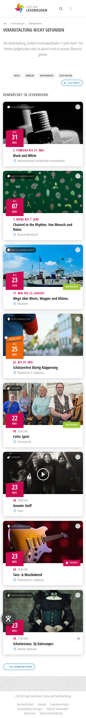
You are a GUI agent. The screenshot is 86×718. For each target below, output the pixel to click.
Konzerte (14, 388)
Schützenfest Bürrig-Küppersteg (35, 367)
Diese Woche (65, 75)
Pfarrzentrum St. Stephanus (30, 373)
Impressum (30, 713)
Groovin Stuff (22, 505)
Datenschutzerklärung (51, 713)
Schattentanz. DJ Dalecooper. (33, 643)
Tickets (72, 562)
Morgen (30, 75)
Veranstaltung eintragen (29, 709)
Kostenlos (72, 286)
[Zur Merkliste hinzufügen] (77, 106)
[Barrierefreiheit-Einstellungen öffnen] (8, 618)
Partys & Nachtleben (19, 595)
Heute (17, 75)
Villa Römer (22, 304)
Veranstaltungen (18, 23)
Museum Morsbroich (27, 234)
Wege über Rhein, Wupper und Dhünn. (41, 298)
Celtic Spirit (21, 436)
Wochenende (46, 75)
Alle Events (74, 82)
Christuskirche (24, 442)
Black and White (24, 155)
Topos (20, 511)
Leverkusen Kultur (59, 704)
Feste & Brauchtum (18, 319)
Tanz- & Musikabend (27, 574)
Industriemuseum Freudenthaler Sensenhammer (41, 161)
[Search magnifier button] (60, 9)
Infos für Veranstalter (58, 709)
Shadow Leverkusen (27, 649)
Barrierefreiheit (25, 704)
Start (5, 23)
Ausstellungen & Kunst (21, 107)
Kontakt (42, 704)
